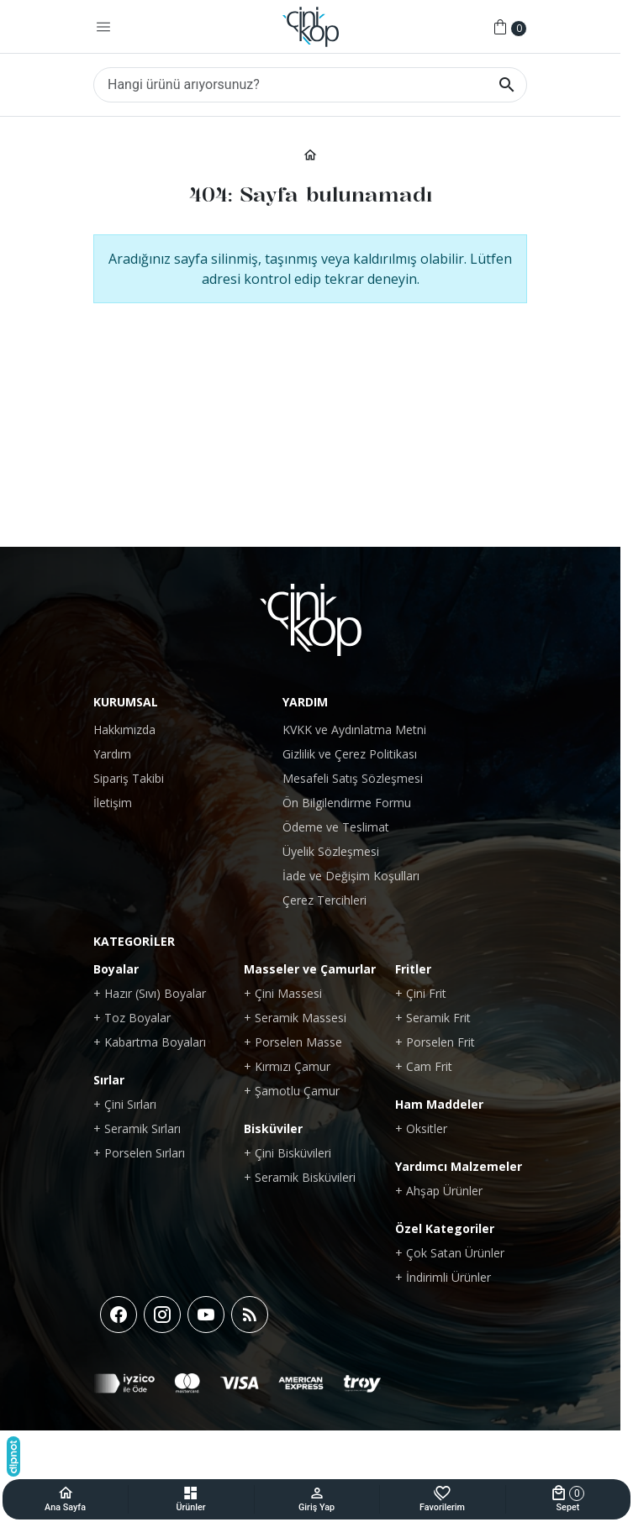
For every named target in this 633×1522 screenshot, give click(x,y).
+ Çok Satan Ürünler (449, 1253)
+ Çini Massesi (283, 993)
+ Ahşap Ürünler (439, 1191)
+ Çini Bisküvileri (287, 1153)
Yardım (112, 754)
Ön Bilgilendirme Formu (346, 803)
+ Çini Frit (420, 993)
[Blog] (249, 1314)
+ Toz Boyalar (132, 1018)
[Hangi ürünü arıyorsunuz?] (310, 84)
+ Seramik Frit (433, 1018)
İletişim (112, 803)
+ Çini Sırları (124, 1104)
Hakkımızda (124, 729)
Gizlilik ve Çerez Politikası (349, 754)
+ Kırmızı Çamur (287, 1066)
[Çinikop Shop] (310, 27)
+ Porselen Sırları (139, 1153)
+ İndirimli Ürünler (443, 1277)
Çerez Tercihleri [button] (324, 900)
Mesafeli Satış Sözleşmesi (352, 778)
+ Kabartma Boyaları (149, 1042)
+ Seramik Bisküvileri (300, 1177)
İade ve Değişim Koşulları (350, 876)
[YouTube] (205, 1314)
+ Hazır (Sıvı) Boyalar (149, 993)
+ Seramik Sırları (137, 1128)
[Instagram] (162, 1314)
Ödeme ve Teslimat (335, 827)
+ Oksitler (421, 1128)
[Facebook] (118, 1314)
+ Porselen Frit (435, 1042)
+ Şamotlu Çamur (292, 1091)
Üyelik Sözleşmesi (330, 851)
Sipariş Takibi (128, 778)
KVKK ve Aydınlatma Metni (354, 729)
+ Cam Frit (423, 1066)
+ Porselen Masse (293, 1042)
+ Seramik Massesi (295, 1018)
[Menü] (103, 27)
